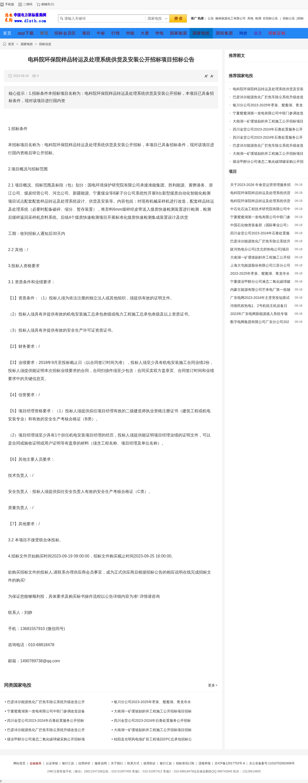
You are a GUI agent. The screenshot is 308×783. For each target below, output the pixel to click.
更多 (213, 685)
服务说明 (101, 763)
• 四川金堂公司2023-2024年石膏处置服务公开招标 (44, 720)
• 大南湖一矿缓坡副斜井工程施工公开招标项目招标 (152, 711)
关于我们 (117, 763)
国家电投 (27, 44)
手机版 (9, 4)
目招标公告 (270, 18)
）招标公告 (287, 18)
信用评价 (84, 763)
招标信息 (45, 44)
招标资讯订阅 (185, 763)
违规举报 (204, 763)
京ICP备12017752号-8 (230, 763)
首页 (11, 44)
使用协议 (149, 763)
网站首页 (19, 763)
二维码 (27, 4)
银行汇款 (68, 763)
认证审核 (52, 763)
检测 (258, 18)
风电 (250, 18)
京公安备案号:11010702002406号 (272, 763)
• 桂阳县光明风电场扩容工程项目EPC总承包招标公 (152, 739)
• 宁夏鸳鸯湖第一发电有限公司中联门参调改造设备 (45, 711)
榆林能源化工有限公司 (230, 18)
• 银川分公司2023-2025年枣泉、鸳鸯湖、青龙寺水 (151, 702)
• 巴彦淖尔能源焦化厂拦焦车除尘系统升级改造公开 (45, 702)
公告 (211, 18)
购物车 (45, 4)
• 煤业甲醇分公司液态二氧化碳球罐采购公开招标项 (45, 739)
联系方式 (133, 763)
